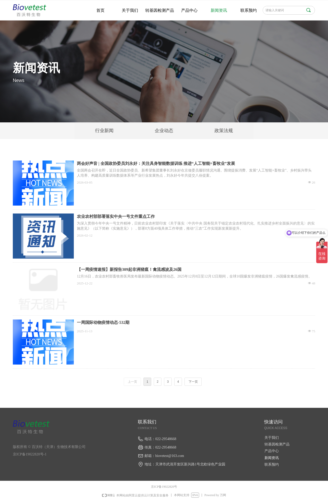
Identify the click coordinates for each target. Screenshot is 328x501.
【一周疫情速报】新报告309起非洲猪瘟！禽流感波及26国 (129, 269)
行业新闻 (104, 130)
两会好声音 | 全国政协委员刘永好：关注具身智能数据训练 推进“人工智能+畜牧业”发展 (156, 163)
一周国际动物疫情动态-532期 (103, 322)
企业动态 (164, 130)
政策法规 (223, 130)
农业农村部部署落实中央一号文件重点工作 (116, 216)
